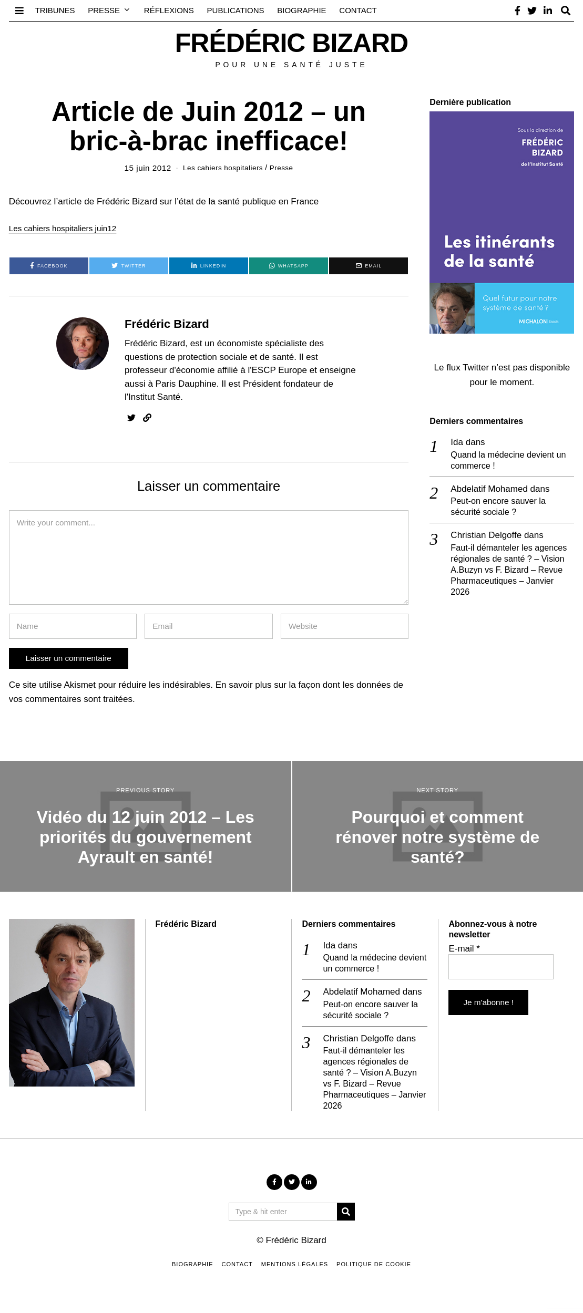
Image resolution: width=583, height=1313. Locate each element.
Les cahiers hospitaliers (221, 167)
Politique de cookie (373, 1270)
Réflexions (169, 10)
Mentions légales (294, 1270)
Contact (357, 10)
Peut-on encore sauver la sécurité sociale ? (500, 508)
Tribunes (55, 10)
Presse (104, 10)
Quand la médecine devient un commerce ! (511, 460)
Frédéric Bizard (167, 323)
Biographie (301, 10)
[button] (346, 1217)
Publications (235, 10)
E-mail (464, 949)
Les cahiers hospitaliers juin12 (69, 228)
